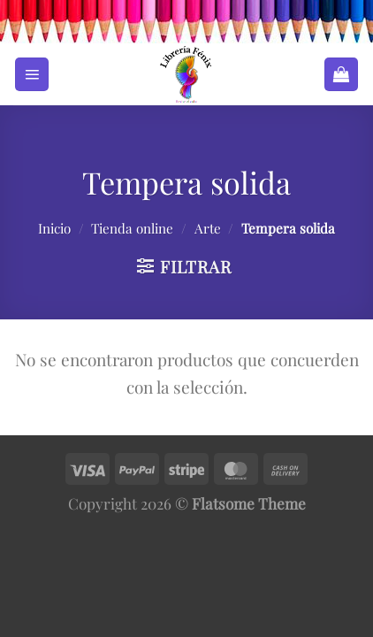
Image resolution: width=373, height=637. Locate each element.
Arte (207, 228)
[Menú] (32, 75)
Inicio (54, 228)
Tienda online (132, 228)
